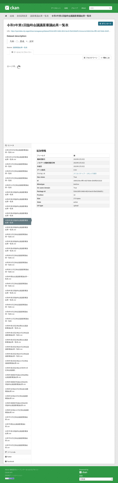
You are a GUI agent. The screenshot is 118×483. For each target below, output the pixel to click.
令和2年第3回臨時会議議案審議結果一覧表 (16, 207)
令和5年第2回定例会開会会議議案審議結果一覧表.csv (16, 341)
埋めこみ (105, 58)
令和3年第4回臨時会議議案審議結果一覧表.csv (16, 249)
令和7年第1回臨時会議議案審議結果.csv (16, 432)
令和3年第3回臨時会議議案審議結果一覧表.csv (16, 242)
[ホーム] (6, 16)
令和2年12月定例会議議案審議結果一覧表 (17, 186)
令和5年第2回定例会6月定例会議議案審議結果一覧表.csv (17, 348)
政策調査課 (22, 16)
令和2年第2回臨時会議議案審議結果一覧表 (16, 200)
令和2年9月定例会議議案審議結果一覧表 (16, 179)
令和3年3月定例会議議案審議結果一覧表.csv (16, 235)
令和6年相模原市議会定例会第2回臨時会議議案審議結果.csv (16, 404)
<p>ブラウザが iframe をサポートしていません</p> (59, 101)
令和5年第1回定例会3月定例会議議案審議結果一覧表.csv (17, 334)
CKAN (83, 472)
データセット (56, 8)
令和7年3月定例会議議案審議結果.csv (16, 418)
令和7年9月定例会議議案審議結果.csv (16, 446)
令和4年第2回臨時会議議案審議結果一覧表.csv (16, 299)
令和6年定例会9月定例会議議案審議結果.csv (16, 397)
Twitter (8, 457)
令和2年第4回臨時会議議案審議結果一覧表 (16, 214)
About (83, 8)
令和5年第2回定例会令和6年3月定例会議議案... (16, 369)
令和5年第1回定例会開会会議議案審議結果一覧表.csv (16, 327)
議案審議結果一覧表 (39, 16)
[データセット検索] (100, 8)
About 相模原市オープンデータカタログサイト (22, 470)
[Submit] (110, 8)
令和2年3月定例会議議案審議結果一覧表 (16, 165)
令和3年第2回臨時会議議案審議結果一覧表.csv (16, 228)
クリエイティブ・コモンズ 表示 (85, 173)
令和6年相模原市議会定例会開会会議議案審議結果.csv (17, 376)
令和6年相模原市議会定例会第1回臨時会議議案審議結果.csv (16, 383)
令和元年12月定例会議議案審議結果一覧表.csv (16, 158)
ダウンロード (105, 24)
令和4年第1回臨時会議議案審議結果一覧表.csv (16, 292)
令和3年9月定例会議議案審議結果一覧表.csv (16, 264)
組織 (66, 8)
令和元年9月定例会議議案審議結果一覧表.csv (17, 151)
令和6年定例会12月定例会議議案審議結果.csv (17, 411)
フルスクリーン (90, 58)
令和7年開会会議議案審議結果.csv (15, 425)
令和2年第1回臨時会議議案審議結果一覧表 (16, 193)
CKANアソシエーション (13, 475)
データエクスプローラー (22, 52)
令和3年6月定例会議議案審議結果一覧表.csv (16, 257)
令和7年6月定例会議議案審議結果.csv (16, 439)
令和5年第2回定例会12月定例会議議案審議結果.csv (16, 362)
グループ (74, 8)
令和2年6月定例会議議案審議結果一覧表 (16, 172)
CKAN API (9, 472)
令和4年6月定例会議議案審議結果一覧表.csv (16, 306)
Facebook (9, 461)
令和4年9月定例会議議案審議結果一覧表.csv (16, 313)
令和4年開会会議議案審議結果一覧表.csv (17, 278)
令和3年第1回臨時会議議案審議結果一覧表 (71, 16)
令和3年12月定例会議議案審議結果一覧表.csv (17, 271)
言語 (80, 476)
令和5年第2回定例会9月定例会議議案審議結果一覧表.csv (17, 355)
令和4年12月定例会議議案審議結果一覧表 (17, 320)
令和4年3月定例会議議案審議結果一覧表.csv (16, 285)
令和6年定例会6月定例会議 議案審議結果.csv (16, 390)
